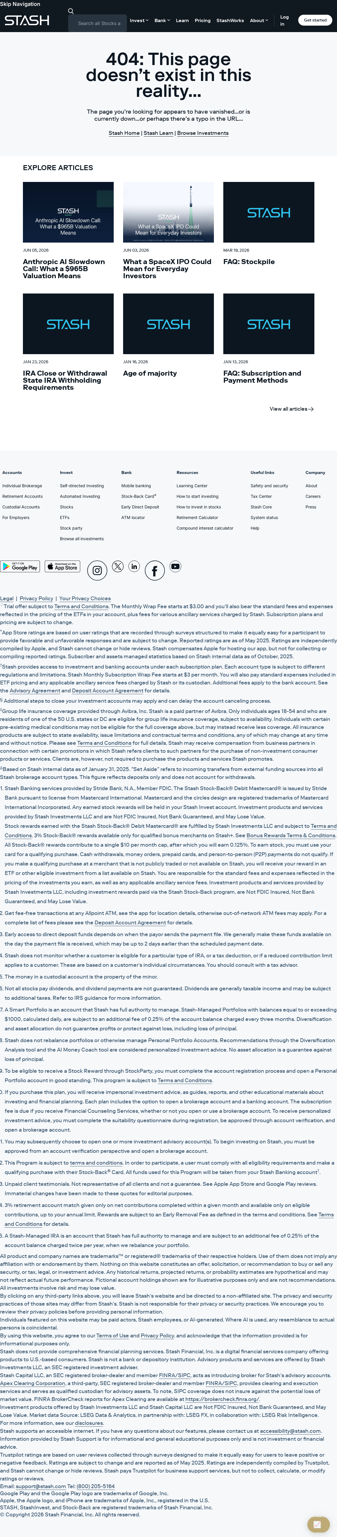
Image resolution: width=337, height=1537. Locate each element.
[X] (118, 571)
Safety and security (269, 485)
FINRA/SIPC (174, 1375)
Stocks (66, 506)
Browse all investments (82, 538)
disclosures (89, 1423)
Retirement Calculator (197, 517)
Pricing (203, 20)
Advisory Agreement (35, 690)
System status (264, 517)
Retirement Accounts (22, 496)
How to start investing (198, 496)
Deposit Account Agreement (107, 690)
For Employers (15, 517)
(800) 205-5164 (96, 1486)
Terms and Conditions (81, 606)
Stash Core (261, 506)
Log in (284, 20)
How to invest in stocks (199, 506)
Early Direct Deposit (140, 506)
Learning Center (192, 485)
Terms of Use (112, 1335)
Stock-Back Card (138, 496)
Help (255, 527)
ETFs (64, 517)
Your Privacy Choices (85, 598)
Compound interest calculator (205, 527)
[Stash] (27, 20)
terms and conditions (96, 1163)
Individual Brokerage (22, 485)
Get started (315, 20)
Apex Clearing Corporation (32, 1383)
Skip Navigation (20, 4)
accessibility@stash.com (290, 1431)
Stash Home (124, 133)
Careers (313, 496)
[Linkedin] (134, 571)
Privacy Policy (36, 598)
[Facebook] (155, 571)
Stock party (71, 527)
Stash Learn (158, 133)
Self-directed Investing (82, 485)
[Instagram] (97, 571)
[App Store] (63, 566)
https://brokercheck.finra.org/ (222, 1399)
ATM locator (133, 517)
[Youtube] (175, 571)
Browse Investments (203, 133)
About (311, 485)
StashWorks (230, 20)
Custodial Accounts (21, 506)
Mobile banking (136, 485)
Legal (7, 598)
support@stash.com (41, 1486)
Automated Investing (80, 496)
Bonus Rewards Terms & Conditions (291, 835)
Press (311, 506)
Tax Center (261, 496)
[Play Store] (20, 566)
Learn (182, 20)
